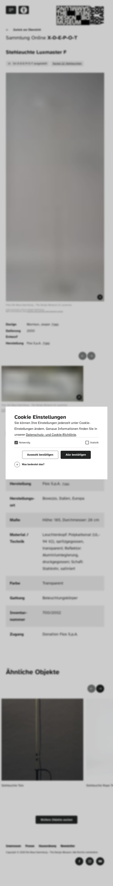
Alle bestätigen (76, 454)
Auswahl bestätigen (40, 454)
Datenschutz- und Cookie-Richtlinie (51, 435)
